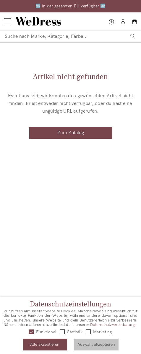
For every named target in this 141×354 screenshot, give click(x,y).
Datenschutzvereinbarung (112, 324)
